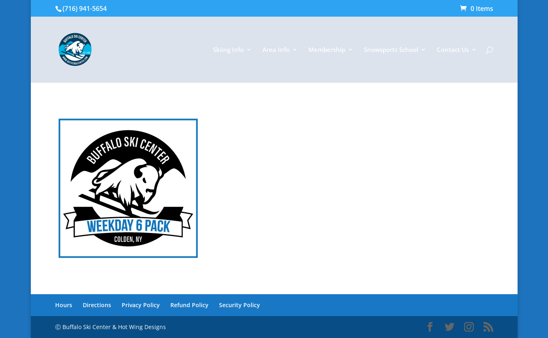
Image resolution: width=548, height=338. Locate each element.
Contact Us (453, 50)
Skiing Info (228, 50)
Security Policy (239, 305)
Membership (326, 50)
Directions (97, 305)
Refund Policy (189, 305)
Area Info (276, 50)
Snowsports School (391, 50)
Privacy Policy (141, 305)
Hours (63, 305)
